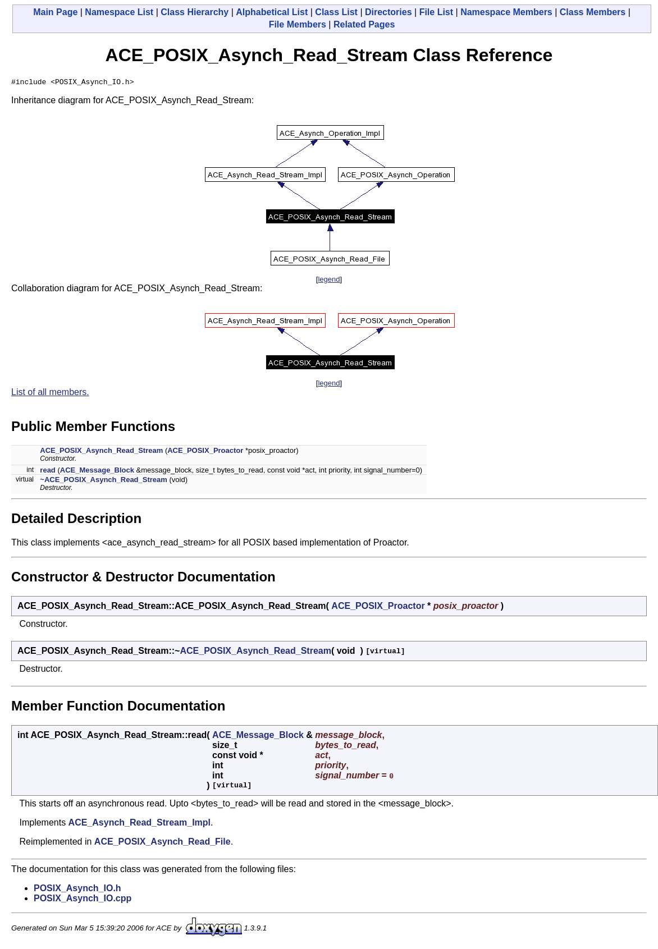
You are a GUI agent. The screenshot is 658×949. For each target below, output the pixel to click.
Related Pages (364, 24)
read (47, 471)
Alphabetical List (272, 12)
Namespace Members (506, 12)
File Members (297, 24)
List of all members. (50, 393)
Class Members (592, 12)
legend (329, 281)
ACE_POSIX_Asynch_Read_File (162, 843)
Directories (388, 12)
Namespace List (119, 12)
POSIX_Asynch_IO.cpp (82, 900)
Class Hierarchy (195, 12)
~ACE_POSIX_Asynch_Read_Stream (103, 481)
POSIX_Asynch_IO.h (77, 890)
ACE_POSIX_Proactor (205, 452)
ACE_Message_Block (97, 471)
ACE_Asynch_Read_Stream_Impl (139, 824)
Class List (336, 12)
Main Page (55, 12)
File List (436, 12)
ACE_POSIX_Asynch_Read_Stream (101, 452)
